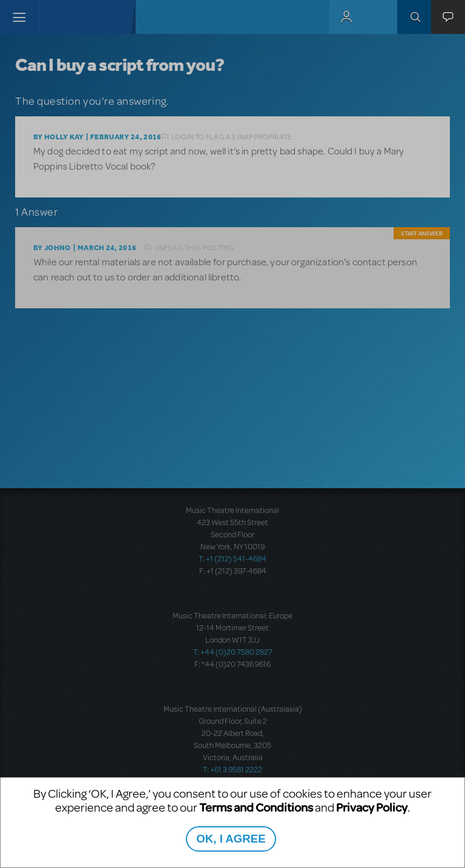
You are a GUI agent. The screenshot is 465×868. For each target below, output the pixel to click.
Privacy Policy (371, 807)
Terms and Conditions (256, 807)
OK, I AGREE (230, 838)
